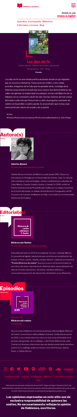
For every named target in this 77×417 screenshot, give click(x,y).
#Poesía (10, 118)
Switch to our (66, 14)
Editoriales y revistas (27, 25)
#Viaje (68, 118)
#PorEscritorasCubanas (24, 118)
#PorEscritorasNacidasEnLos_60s (50, 118)
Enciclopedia (34, 21)
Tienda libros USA (12, 377)
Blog (42, 25)
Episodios (22, 21)
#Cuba (9, 114)
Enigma (53, 385)
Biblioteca (47, 21)
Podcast (25, 377)
